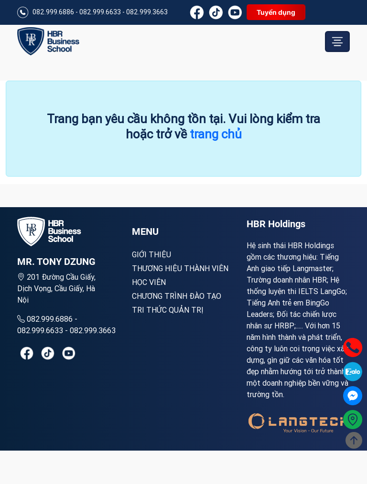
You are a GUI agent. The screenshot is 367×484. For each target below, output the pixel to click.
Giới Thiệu (151, 254)
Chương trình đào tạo (176, 296)
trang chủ (216, 134)
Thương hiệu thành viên (180, 268)
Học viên (149, 282)
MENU (145, 231)
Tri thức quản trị (168, 310)
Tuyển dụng (276, 12)
